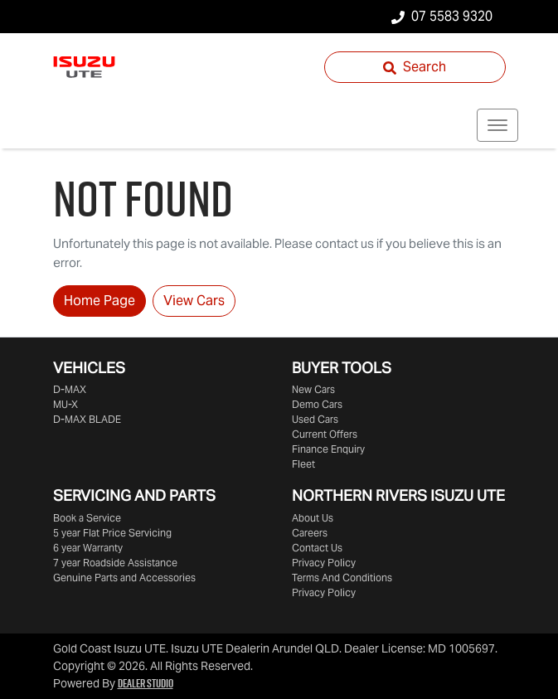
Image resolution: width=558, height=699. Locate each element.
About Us (312, 518)
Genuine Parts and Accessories (124, 577)
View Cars (194, 300)
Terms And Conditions (342, 577)
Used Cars (315, 419)
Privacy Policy (324, 562)
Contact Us (317, 547)
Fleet (303, 464)
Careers (310, 533)
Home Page (99, 300)
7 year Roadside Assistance (115, 562)
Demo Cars (317, 404)
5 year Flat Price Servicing (112, 533)
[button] (497, 125)
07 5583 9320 (451, 16)
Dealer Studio (145, 683)
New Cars (313, 389)
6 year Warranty (88, 547)
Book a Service (87, 518)
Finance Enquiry (328, 449)
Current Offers (324, 434)
